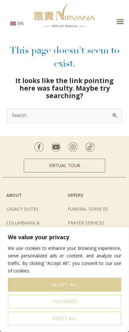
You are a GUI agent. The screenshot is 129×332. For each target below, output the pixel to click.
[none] (17, 23)
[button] (120, 22)
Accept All (64, 284)
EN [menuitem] (20, 23)
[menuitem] (17, 23)
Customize (64, 301)
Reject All (64, 318)
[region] (64, 279)
